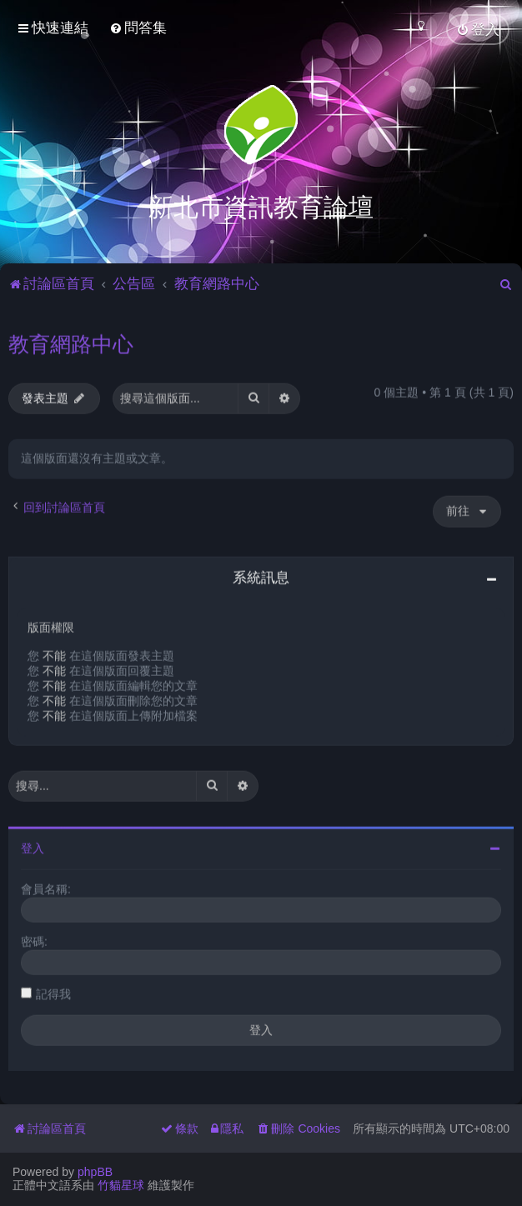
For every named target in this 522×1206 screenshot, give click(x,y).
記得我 (53, 992)
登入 (32, 846)
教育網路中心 (70, 342)
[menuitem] (138, 28)
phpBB (95, 1172)
